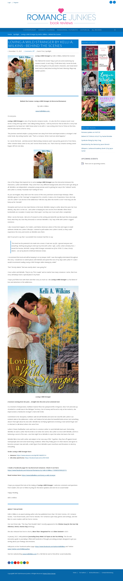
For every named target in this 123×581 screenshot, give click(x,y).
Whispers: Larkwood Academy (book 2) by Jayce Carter (97, 149)
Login (9, 2)
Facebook (110, 2)
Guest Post (41, 51)
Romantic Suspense (46, 30)
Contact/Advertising (107, 572)
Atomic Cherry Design (49, 573)
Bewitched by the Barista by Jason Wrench (95, 144)
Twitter (114, 2)
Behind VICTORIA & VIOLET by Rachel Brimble (96, 136)
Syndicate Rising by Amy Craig (91, 140)
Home (74, 572)
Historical (85, 30)
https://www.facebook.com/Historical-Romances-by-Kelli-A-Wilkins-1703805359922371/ (37, 470)
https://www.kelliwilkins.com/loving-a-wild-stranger (38, 475)
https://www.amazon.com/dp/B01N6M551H (31, 455)
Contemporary (29, 30)
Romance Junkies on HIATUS (90, 132)
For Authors (82, 572)
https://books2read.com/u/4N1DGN (37, 458)
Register (16, 2)
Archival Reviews (94, 572)
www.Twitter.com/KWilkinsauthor (19, 549)
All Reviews (97, 30)
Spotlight (48, 51)
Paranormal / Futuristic (67, 30)
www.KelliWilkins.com (43, 111)
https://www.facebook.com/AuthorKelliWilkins (50, 546)
